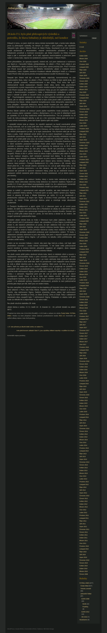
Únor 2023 (82, 154)
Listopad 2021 (84, 190)
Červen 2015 (83, 397)
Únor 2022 (82, 185)
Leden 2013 (83, 479)
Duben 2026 (83, 56)
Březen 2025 (83, 89)
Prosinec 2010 (84, 546)
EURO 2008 (85, 599)
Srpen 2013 (83, 459)
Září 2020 (82, 226)
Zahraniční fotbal (86, 594)
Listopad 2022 (84, 162)
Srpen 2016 (83, 358)
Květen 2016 (83, 367)
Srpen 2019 (83, 260)
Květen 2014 (83, 434)
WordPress (10, 629)
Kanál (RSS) (20, 629)
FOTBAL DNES (84, 583)
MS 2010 (84, 617)
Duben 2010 (83, 568)
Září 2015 (82, 389)
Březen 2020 (83, 241)
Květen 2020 (83, 238)
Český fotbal (65, 313)
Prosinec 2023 (84, 128)
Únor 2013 (82, 476)
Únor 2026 (82, 61)
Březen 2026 (83, 58)
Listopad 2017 (84, 319)
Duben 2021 (83, 207)
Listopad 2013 (84, 451)
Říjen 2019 (83, 255)
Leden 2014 (83, 445)
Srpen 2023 (83, 140)
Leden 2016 (83, 378)
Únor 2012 (82, 510)
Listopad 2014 (84, 417)
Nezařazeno (83, 620)
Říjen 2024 (83, 100)
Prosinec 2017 (84, 316)
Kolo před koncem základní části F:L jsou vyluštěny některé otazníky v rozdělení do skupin (45, 330)
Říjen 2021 (83, 193)
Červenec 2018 (84, 297)
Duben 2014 (83, 437)
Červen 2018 (83, 299)
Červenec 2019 (84, 263)
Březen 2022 (83, 182)
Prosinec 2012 (84, 481)
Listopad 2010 (84, 549)
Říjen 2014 (83, 420)
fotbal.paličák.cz (17, 7)
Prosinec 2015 (84, 381)
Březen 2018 (83, 308)
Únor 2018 (82, 311)
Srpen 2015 (83, 392)
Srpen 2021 (83, 199)
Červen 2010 (83, 563)
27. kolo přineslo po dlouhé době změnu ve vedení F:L (26, 327)
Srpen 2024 (83, 106)
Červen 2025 (83, 81)
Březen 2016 (83, 372)
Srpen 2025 (83, 75)
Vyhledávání (83, 36)
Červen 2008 (83, 574)
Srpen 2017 (83, 327)
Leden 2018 (83, 313)
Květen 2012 (83, 501)
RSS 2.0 (62, 316)
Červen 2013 (83, 465)
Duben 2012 (83, 504)
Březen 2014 (83, 439)
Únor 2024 (82, 123)
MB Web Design (49, 629)
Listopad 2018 (84, 285)
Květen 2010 (83, 566)
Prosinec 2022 (84, 159)
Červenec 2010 (84, 560)
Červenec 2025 (84, 78)
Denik (84, 604)
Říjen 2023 (83, 134)
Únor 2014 (82, 442)
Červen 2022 (83, 173)
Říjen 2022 (83, 165)
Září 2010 (82, 554)
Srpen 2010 (83, 557)
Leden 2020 (83, 246)
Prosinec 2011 (84, 515)
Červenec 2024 (84, 109)
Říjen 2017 (83, 322)
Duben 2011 (83, 538)
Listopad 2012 (84, 484)
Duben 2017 (83, 339)
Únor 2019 (82, 277)
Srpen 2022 (83, 171)
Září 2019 (82, 257)
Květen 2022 (83, 176)
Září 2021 (82, 196)
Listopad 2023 (84, 131)
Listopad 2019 (84, 252)
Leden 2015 (83, 411)
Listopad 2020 (84, 221)
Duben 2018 (83, 305)
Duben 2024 (83, 117)
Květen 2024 (83, 114)
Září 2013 (82, 456)
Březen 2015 (83, 406)
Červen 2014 (83, 431)
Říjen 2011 (83, 521)
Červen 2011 (83, 532)
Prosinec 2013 (84, 448)
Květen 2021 (83, 204)
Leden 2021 (83, 215)
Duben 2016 (83, 369)
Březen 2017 (83, 341)
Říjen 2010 (83, 552)
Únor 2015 (82, 409)
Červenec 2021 (84, 201)
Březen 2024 (83, 120)
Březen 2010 (83, 571)
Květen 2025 (83, 84)
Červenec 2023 (84, 142)
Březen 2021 (83, 210)
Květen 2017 (83, 336)
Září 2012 (82, 490)
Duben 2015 (83, 403)
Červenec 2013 (84, 462)
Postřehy (85, 607)
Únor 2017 (82, 344)
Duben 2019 (83, 271)
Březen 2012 (83, 507)
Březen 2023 (83, 151)
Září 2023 (82, 137)
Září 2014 (82, 423)
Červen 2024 (83, 112)
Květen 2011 (83, 535)
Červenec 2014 (84, 428)
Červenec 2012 (84, 495)
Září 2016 (82, 355)
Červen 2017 (83, 333)
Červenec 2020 (84, 232)
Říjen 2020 (83, 224)
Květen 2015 (83, 400)
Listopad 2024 (84, 98)
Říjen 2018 (83, 288)
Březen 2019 (83, 274)
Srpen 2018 (83, 294)
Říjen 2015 (83, 386)
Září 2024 (82, 103)
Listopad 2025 (84, 67)
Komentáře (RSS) (30, 629)
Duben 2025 (83, 86)
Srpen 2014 (83, 425)
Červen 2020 (83, 235)
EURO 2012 (85, 612)
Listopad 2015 (84, 383)
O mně (81, 47)
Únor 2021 (82, 212)
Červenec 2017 (84, 330)
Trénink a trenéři (86, 588)
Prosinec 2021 (84, 187)
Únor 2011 (82, 543)
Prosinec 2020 (84, 218)
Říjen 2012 (83, 487)
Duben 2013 (83, 470)
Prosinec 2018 (84, 283)
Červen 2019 (83, 266)
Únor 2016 (82, 375)
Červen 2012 (83, 498)
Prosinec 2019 (84, 249)
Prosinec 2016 (84, 347)
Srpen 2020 (83, 229)
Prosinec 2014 (84, 414)
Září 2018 (82, 291)
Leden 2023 (83, 157)
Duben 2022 (83, 179)
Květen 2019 (83, 269)
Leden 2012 (83, 512)
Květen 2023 (83, 145)
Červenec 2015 (84, 395)
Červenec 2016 (84, 361)
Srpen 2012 (83, 493)
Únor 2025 (82, 92)
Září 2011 (82, 524)
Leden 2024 (83, 126)
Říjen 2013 (83, 453)
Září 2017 (82, 325)
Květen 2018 (83, 302)
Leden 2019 (83, 280)
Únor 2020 (82, 243)
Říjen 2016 (83, 353)
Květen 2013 (83, 467)
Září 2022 (82, 168)
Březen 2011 (83, 540)
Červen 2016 (83, 364)
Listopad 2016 (84, 350)
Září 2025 (82, 72)
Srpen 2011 (83, 526)
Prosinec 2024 (84, 95)
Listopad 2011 (84, 518)
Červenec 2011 (84, 529)
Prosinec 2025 (84, 64)
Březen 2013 (83, 473)
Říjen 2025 (83, 70)
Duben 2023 (83, 148)
